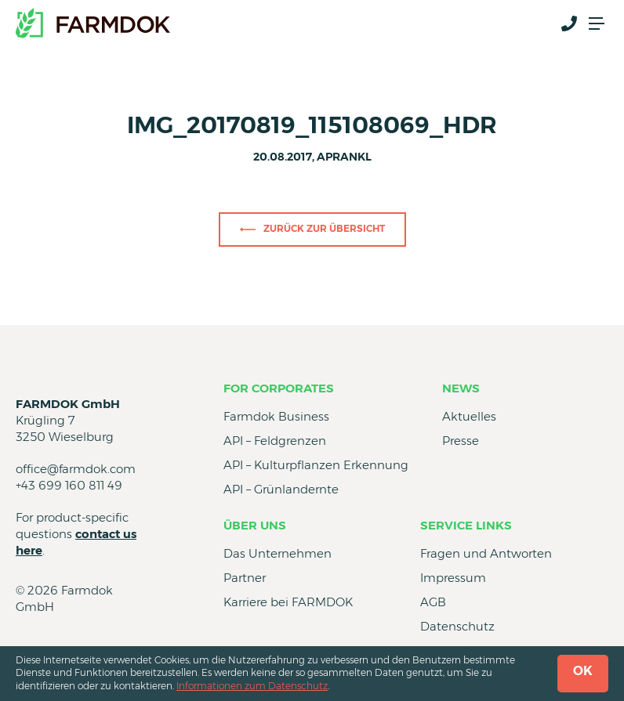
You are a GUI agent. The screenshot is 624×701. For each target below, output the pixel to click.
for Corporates (278, 388)
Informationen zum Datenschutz (252, 686)
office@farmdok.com (76, 468)
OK (583, 670)
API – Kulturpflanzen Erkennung (315, 464)
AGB (433, 601)
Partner (244, 577)
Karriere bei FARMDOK (288, 601)
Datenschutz (457, 626)
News (461, 388)
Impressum (453, 577)
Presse (460, 440)
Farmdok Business (276, 416)
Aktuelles (469, 416)
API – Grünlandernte (281, 489)
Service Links (466, 525)
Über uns (254, 525)
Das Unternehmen (277, 553)
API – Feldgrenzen (274, 440)
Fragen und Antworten (486, 553)
